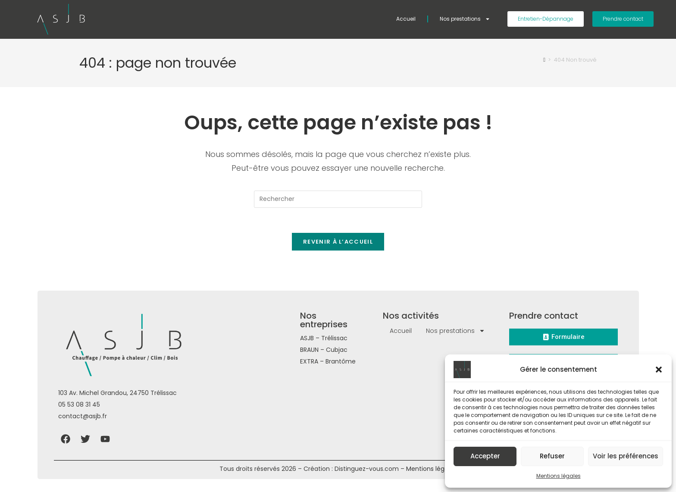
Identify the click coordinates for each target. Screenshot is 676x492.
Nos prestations (465, 19)
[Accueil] (544, 60)
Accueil (406, 18)
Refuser (552, 456)
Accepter (485, 456)
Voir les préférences (625, 456)
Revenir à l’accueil (338, 243)
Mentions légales (558, 475)
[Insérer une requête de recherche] (338, 199)
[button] (658, 369)
